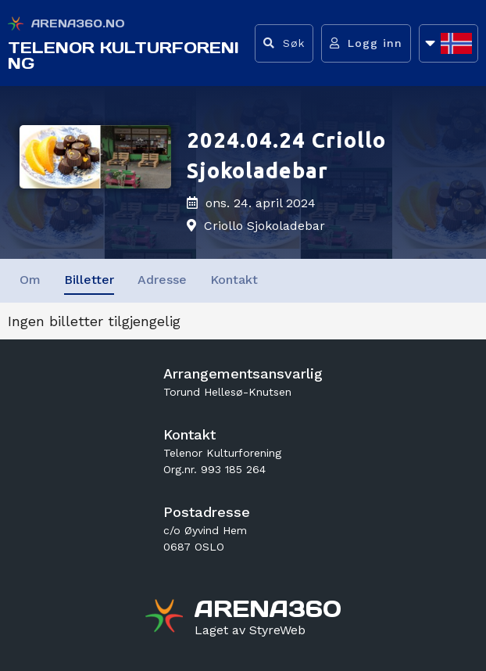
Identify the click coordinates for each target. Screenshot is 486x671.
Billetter (89, 279)
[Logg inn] (366, 43)
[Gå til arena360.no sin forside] (166, 618)
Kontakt (234, 279)
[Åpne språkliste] (448, 43)
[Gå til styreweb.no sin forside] (250, 630)
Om (30, 279)
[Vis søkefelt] (284, 43)
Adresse (162, 279)
